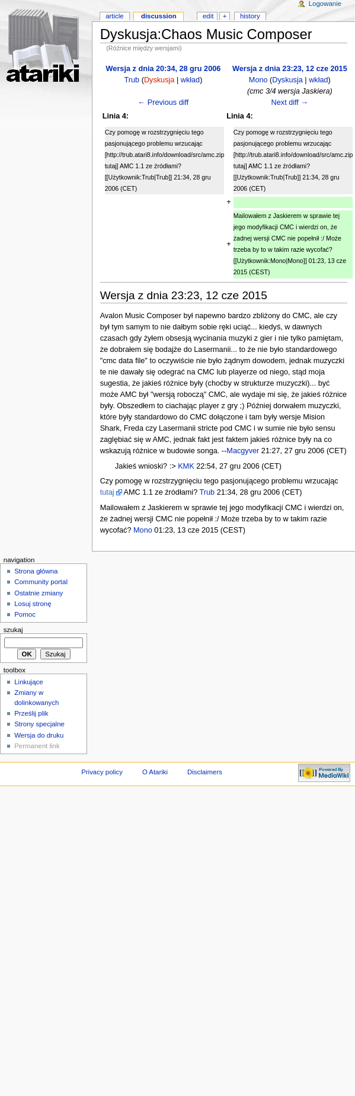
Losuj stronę (32, 603)
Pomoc (25, 614)
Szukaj (13, 629)
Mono (258, 80)
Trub (132, 80)
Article (114, 16)
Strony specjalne (39, 724)
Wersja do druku (38, 735)
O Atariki (155, 771)
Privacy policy (102, 771)
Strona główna (35, 571)
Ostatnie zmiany (38, 593)
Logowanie (325, 3)
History (250, 16)
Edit (208, 16)
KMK (186, 466)
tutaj (107, 492)
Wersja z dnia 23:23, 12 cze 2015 (289, 69)
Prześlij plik (31, 713)
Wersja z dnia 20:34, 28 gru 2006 (163, 69)
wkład (190, 80)
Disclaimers (204, 771)
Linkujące (28, 681)
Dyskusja (159, 80)
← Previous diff (163, 102)
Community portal (41, 581)
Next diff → (290, 102)
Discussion (159, 16)
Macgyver (242, 451)
